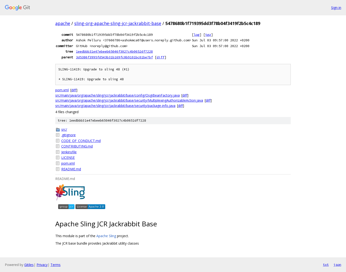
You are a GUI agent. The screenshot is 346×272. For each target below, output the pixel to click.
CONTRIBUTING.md (77, 146)
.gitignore (68, 135)
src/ (64, 129)
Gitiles (29, 264)
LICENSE (68, 157)
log (196, 34)
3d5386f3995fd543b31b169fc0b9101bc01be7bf (114, 57)
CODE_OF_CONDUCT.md (81, 140)
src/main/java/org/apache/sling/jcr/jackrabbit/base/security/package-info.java (115, 105)
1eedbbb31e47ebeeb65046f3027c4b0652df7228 (114, 51)
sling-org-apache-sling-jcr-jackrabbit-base (117, 23)
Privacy (42, 264)
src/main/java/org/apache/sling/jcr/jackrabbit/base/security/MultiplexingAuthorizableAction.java (129, 100)
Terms (55, 264)
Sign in (336, 7)
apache (62, 23)
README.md (71, 169)
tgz (208, 34)
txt (326, 264)
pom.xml (62, 90)
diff (160, 57)
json (337, 264)
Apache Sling (106, 236)
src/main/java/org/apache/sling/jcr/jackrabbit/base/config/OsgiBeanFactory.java (117, 95)
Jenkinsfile (69, 152)
